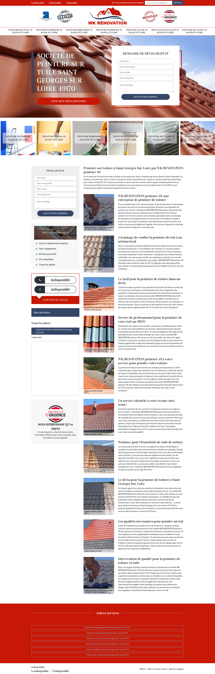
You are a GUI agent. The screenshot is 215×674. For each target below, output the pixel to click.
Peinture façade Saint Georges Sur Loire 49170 (107, 633)
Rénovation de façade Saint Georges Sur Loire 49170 (107, 627)
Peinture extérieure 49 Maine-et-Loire (49, 31)
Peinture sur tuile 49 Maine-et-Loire (20, 31)
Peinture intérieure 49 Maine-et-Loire (109, 31)
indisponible (37, 3)
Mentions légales (176, 669)
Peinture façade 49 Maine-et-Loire (136, 31)
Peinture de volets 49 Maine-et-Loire (194, 31)
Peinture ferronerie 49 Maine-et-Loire (79, 31)
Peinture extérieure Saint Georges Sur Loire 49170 (107, 649)
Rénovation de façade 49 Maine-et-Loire (165, 31)
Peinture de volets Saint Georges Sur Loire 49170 (107, 655)
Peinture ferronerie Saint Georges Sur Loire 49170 (107, 644)
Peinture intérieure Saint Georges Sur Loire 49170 (107, 638)
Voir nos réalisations (68, 101)
